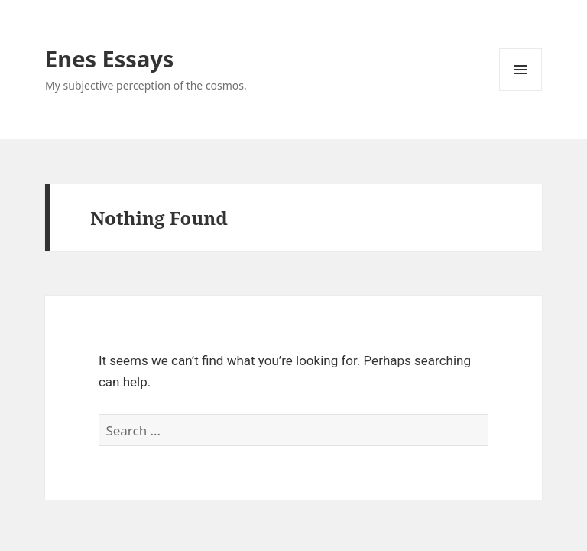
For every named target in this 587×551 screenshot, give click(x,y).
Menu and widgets (521, 90)
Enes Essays (109, 58)
